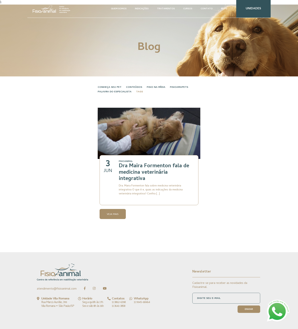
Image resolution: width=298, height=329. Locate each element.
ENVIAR (249, 309)
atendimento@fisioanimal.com (57, 289)
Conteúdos (134, 87)
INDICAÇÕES (142, 9)
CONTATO (207, 9)
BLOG (224, 9)
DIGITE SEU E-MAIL (208, 298)
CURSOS (187, 9)
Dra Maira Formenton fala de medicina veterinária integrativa (154, 172)
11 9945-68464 (142, 302)
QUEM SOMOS (119, 9)
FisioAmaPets (179, 87)
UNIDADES (253, 8)
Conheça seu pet (109, 87)
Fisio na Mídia (156, 87)
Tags (139, 92)
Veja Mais (113, 214)
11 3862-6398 (119, 302)
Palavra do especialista (115, 92)
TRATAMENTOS (166, 9)
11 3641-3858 (118, 306)
